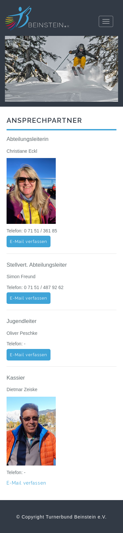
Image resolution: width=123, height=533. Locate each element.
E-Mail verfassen (28, 241)
